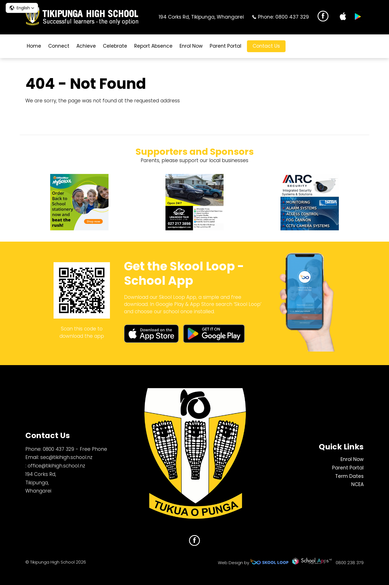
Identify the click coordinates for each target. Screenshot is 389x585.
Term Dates (349, 476)
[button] (21, 7)
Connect (58, 46)
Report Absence (153, 46)
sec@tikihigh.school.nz (66, 457)
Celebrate (115, 46)
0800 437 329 (292, 17)
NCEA (357, 484)
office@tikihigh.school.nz (56, 465)
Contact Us (266, 46)
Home (34, 46)
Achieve (86, 46)
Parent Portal (225, 46)
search (294, 46)
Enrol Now (191, 46)
